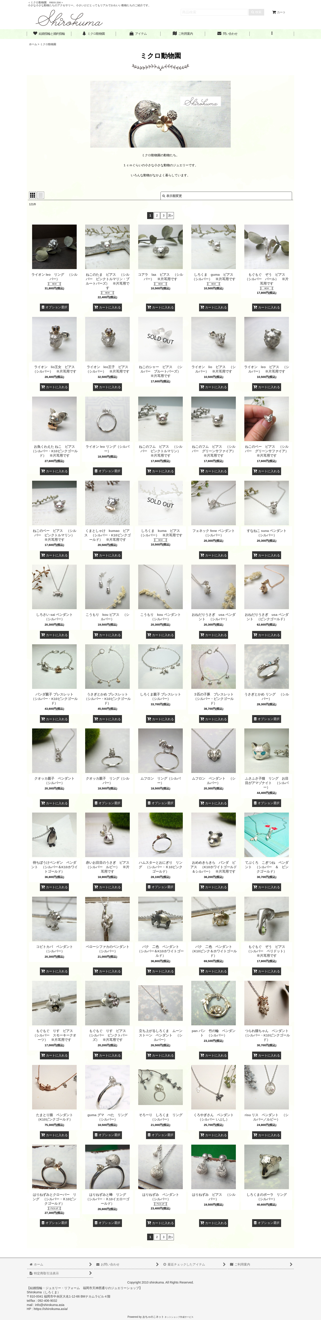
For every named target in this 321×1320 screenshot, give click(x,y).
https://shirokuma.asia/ (51, 1309)
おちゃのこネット (153, 1316)
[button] (272, 33)
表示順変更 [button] (172, 196)
